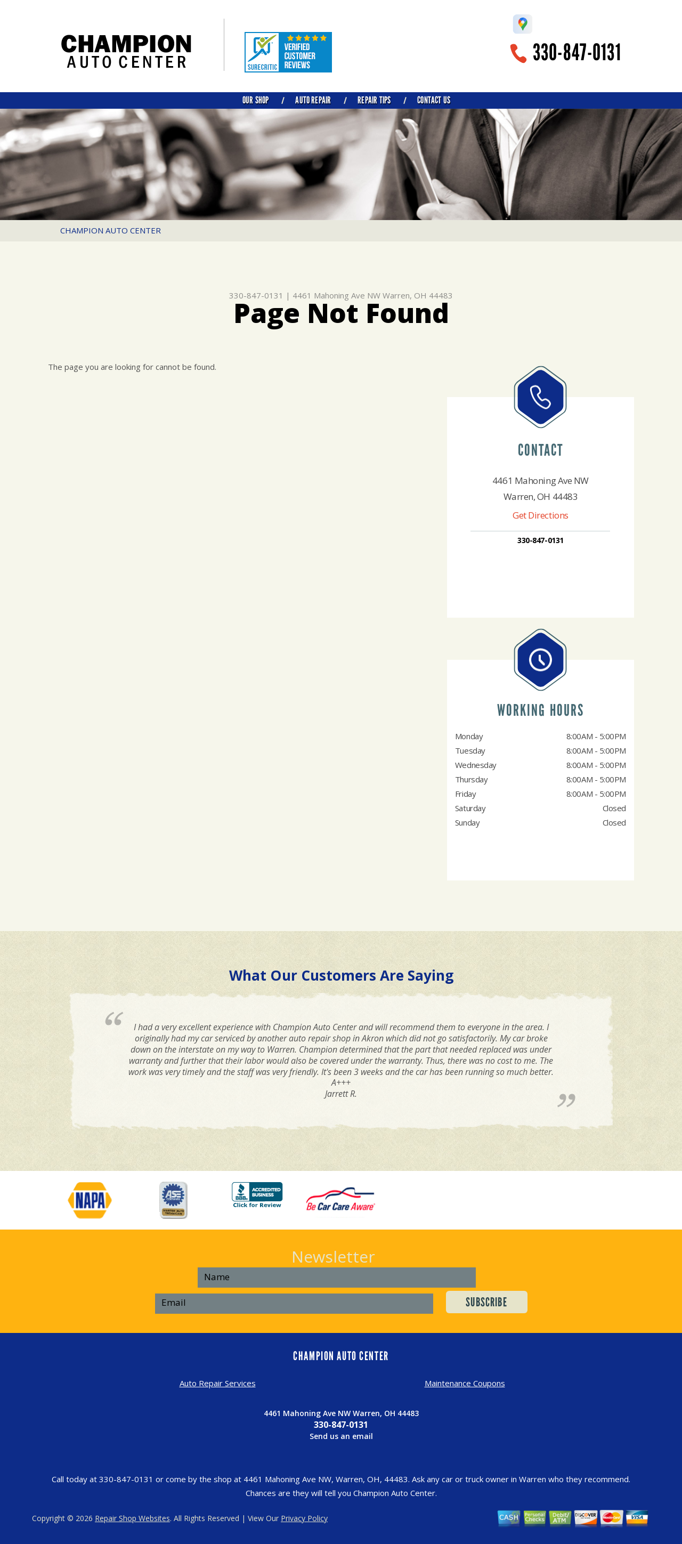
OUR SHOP (255, 100)
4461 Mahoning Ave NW (336, 295)
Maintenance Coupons (465, 1383)
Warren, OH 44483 (418, 295)
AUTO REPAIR (313, 100)
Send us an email (341, 1436)
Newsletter (333, 1256)
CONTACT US (433, 100)
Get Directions (541, 515)
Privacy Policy (304, 1518)
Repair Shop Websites (132, 1518)
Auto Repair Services (218, 1383)
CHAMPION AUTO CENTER (110, 230)
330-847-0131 (577, 52)
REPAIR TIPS (374, 100)
